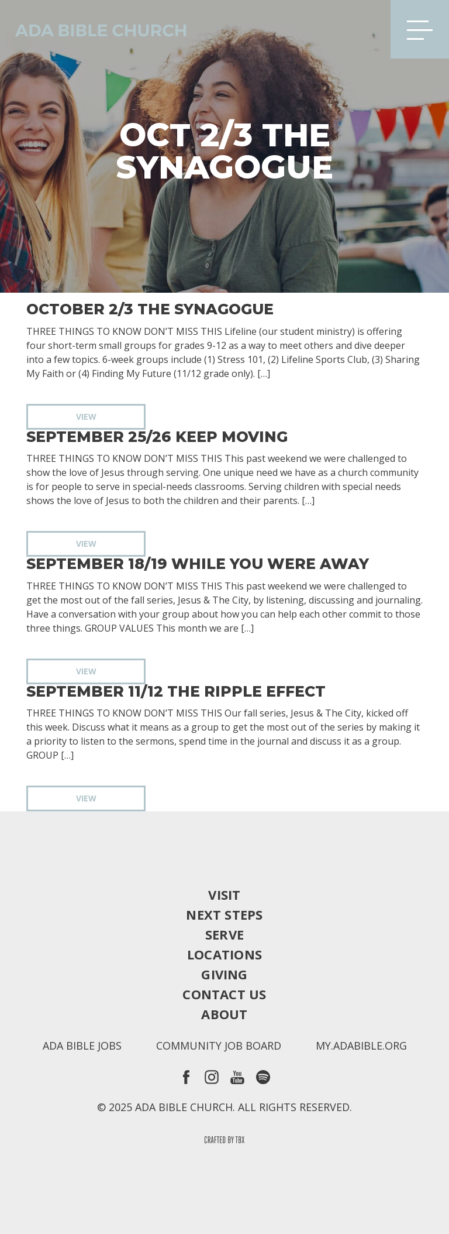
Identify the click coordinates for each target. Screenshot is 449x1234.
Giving (224, 974)
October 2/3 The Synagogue (150, 309)
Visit (224, 894)
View (86, 416)
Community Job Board (218, 1045)
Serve (224, 934)
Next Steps (224, 914)
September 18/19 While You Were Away (197, 564)
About (224, 1014)
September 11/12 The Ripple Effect (176, 691)
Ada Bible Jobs (82, 1045)
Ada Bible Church (93, 29)
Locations (224, 954)
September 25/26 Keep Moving (157, 437)
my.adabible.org (361, 1045)
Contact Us (224, 994)
